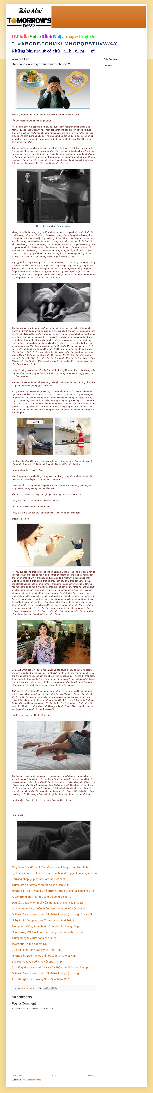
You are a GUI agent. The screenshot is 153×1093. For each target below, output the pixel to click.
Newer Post (17, 1076)
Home (54, 1076)
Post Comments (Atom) (32, 1080)
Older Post (91, 1076)
